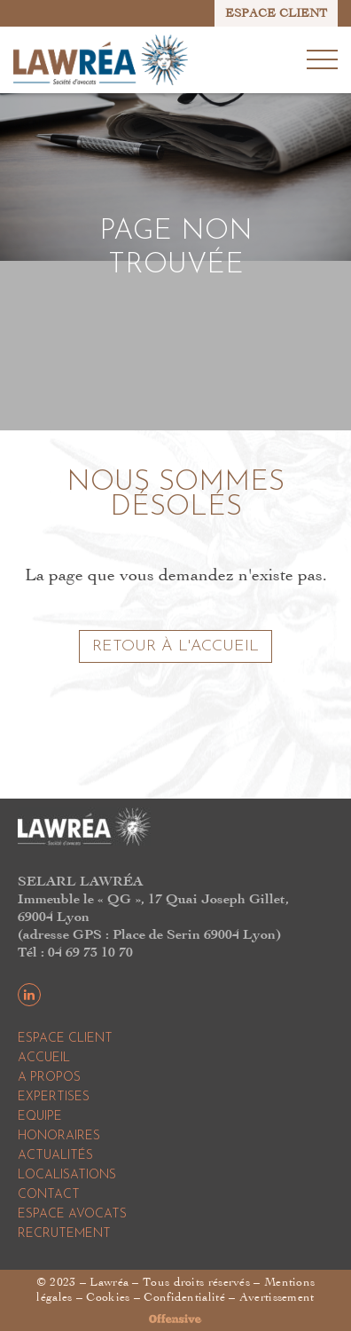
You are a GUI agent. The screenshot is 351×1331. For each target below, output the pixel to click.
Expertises (54, 1097)
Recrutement (64, 1233)
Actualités (55, 1155)
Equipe (40, 1116)
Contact (49, 1194)
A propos (49, 1077)
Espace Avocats (72, 1214)
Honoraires (59, 1136)
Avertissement (277, 1296)
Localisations (67, 1175)
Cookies (107, 1296)
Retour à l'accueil (175, 646)
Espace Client (65, 1038)
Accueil (44, 1058)
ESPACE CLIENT (276, 12)
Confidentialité (184, 1296)
